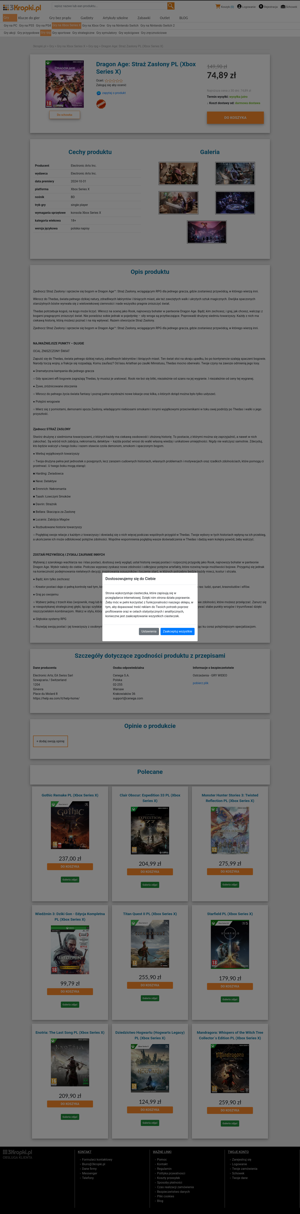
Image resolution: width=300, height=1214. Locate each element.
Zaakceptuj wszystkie (177, 631)
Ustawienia (148, 631)
